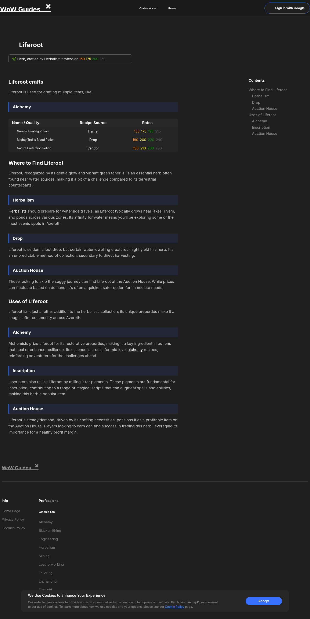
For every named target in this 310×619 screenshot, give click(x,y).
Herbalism (261, 96)
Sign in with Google (287, 8)
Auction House (264, 108)
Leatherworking (51, 564)
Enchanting (48, 581)
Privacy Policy (13, 519)
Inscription (261, 127)
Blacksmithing (50, 530)
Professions (147, 8)
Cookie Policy (174, 606)
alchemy (135, 349)
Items (172, 8)
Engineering (48, 539)
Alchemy (259, 121)
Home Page (11, 511)
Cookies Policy (13, 528)
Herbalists (17, 211)
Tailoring (46, 573)
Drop (256, 102)
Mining (44, 556)
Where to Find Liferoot (268, 90)
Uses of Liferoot (262, 115)
